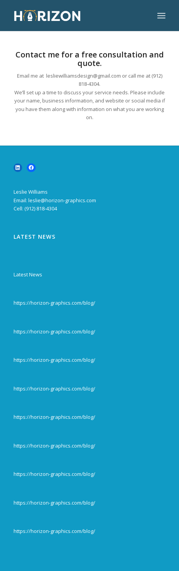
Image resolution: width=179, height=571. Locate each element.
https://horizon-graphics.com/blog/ (54, 302)
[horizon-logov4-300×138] (74, 15)
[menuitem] (161, 15)
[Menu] (161, 15)
